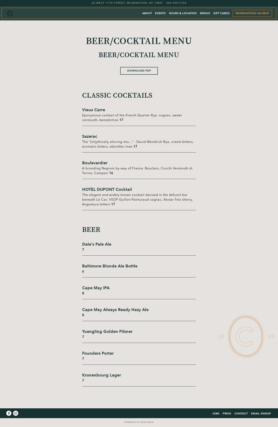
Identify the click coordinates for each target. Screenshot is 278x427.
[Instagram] (15, 413)
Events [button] (160, 13)
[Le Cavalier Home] (26, 13)
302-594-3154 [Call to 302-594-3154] (176, 3)
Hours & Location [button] (183, 13)
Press (227, 413)
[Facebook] (8, 413)
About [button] (147, 13)
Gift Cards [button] (221, 13)
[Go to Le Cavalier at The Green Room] (127, 3)
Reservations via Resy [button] (252, 13)
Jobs (215, 413)
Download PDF (139, 71)
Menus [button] (205, 13)
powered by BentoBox (139, 422)
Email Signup (261, 413)
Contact (241, 413)
